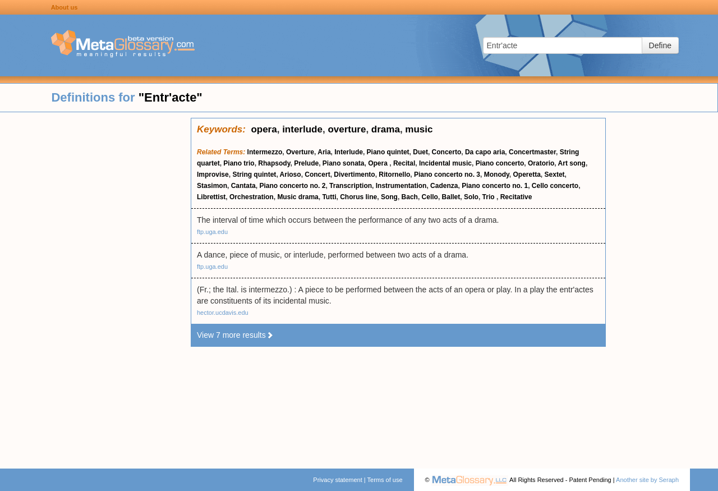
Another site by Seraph (647, 479)
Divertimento (354, 174)
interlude (302, 129)
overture (347, 129)
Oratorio (541, 163)
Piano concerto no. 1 (495, 186)
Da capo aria (485, 152)
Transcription (350, 186)
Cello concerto (555, 186)
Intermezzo (265, 152)
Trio (489, 197)
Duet (420, 152)
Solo (471, 197)
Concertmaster (532, 152)
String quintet (254, 174)
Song (389, 197)
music (418, 129)
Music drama (297, 197)
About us (64, 7)
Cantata (243, 186)
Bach (410, 197)
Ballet (451, 197)
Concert (317, 174)
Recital (404, 163)
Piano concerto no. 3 (447, 174)
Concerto (447, 152)
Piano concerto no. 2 (292, 186)
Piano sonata (344, 163)
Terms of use (385, 479)
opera (264, 129)
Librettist (211, 197)
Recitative (516, 197)
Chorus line (358, 197)
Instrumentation (401, 186)
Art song (572, 163)
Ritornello (394, 174)
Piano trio (238, 163)
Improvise (213, 174)
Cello (430, 197)
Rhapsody (274, 163)
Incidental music (445, 163)
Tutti (329, 197)
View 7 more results (235, 335)
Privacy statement (337, 479)
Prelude (306, 163)
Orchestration (251, 197)
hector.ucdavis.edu (222, 312)
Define (660, 45)
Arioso (290, 174)
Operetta (527, 174)
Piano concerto (500, 163)
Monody (496, 174)
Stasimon (212, 186)
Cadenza (444, 186)
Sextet (555, 174)
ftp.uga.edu (212, 231)
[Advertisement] (95, 286)
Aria (323, 152)
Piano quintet (388, 152)
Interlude (348, 152)
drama (385, 129)
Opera (378, 163)
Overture (300, 152)
